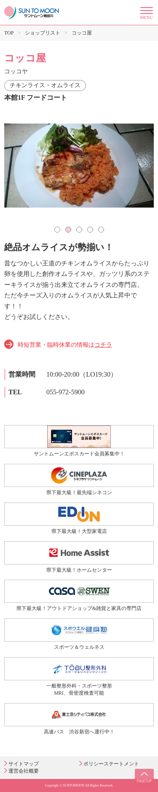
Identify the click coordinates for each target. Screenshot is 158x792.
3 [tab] (79, 230)
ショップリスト (42, 33)
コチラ (103, 345)
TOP (8, 33)
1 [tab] (57, 230)
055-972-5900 (65, 392)
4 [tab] (90, 230)
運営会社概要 (23, 771)
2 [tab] (68, 230)
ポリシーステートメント (111, 764)
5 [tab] (101, 230)
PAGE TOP (144, 778)
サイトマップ (23, 764)
